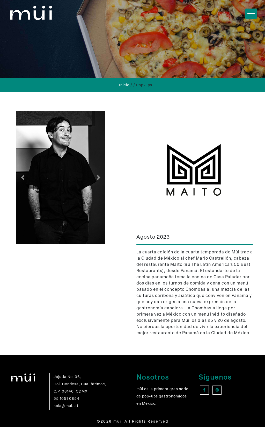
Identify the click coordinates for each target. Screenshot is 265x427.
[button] (23, 177)
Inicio (124, 85)
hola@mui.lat (66, 406)
